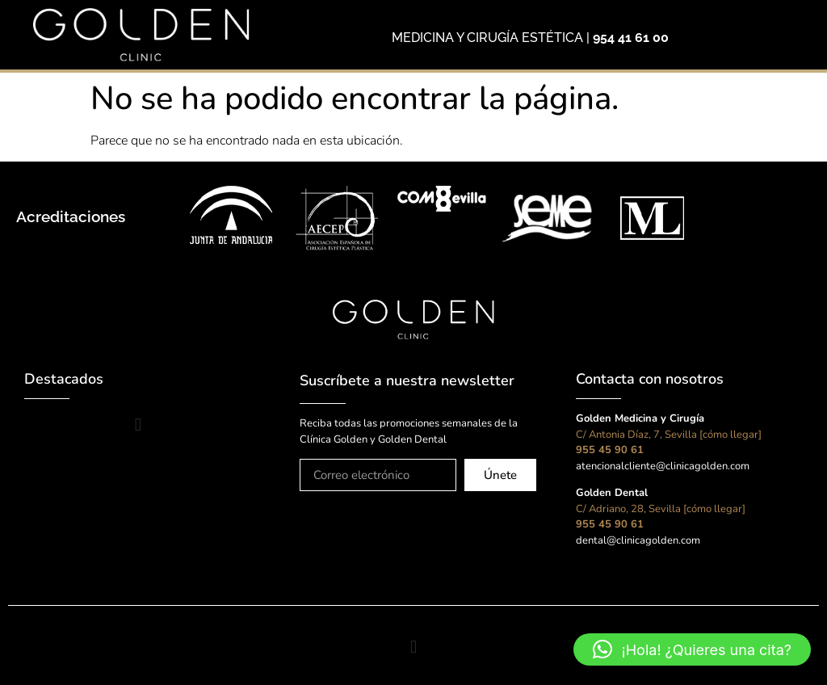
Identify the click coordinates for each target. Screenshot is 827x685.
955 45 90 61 (610, 450)
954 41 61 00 (631, 37)
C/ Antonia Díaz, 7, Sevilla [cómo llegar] (669, 434)
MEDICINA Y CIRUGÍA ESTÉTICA (487, 37)
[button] (137, 424)
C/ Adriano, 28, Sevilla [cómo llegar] (660, 509)
